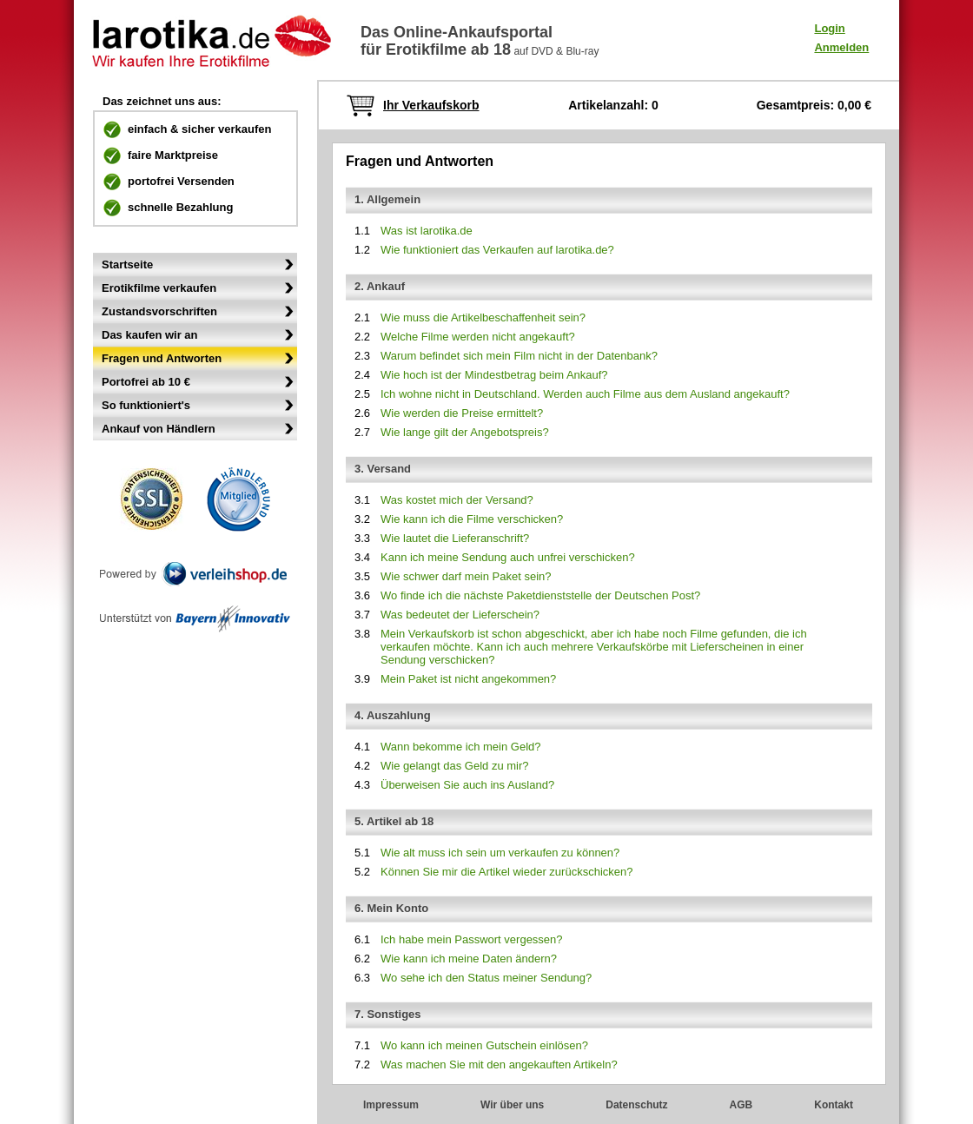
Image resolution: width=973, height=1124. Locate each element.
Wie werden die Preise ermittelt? (462, 413)
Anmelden (841, 47)
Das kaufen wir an (150, 334)
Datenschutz (636, 1105)
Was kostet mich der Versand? (457, 499)
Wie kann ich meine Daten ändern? (469, 958)
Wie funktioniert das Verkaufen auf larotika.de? (497, 249)
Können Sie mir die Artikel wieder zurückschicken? (506, 871)
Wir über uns (512, 1105)
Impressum (391, 1105)
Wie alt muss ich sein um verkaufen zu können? (500, 852)
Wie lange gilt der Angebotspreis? (465, 432)
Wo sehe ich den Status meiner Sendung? (486, 977)
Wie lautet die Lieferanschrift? (455, 538)
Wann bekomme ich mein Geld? (461, 746)
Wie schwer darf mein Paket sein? (466, 576)
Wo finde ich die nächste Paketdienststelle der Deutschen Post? (540, 595)
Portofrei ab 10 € (146, 381)
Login (829, 28)
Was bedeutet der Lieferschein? (460, 614)
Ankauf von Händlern (158, 428)
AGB (741, 1105)
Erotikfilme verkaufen (159, 287)
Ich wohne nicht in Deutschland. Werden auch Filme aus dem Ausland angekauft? (585, 393)
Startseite (127, 264)
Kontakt (833, 1105)
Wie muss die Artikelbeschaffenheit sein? (483, 317)
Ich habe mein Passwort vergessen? (472, 939)
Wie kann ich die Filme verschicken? (472, 519)
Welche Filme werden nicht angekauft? (478, 336)
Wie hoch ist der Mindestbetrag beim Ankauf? (494, 374)
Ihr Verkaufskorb (431, 105)
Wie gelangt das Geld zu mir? (455, 765)
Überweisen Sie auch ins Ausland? (467, 784)
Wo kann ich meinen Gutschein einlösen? (484, 1045)
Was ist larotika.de (427, 230)
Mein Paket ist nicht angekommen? (468, 678)
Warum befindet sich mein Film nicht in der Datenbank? (519, 355)
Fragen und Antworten (162, 358)
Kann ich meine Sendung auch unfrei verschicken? (508, 557)
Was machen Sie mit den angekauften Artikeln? (499, 1064)
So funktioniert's (146, 405)
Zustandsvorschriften (159, 311)
